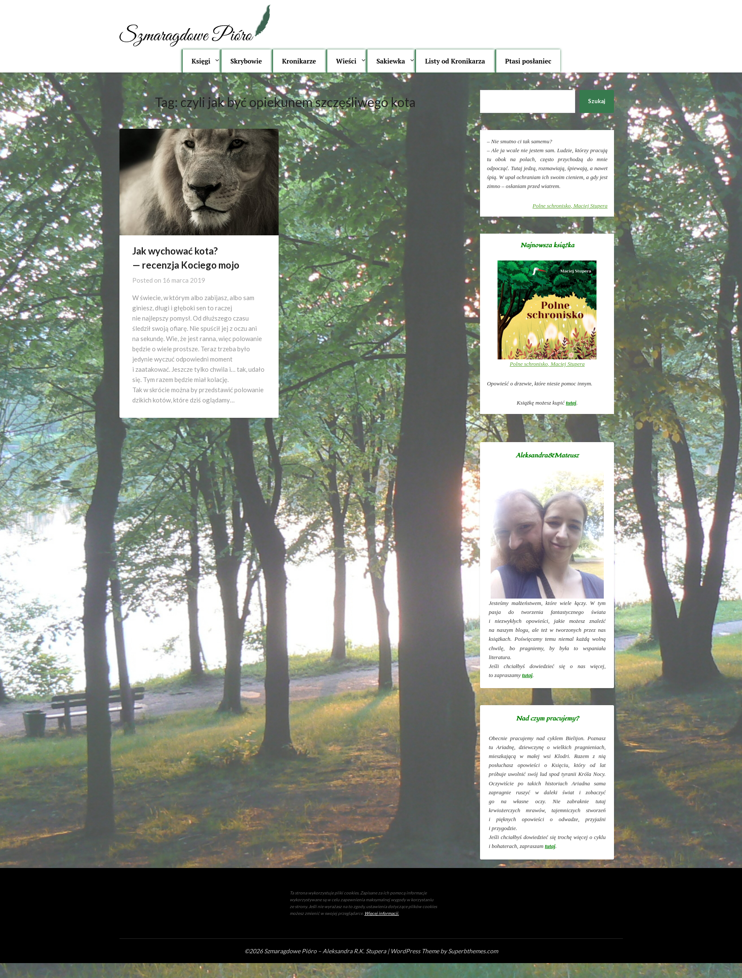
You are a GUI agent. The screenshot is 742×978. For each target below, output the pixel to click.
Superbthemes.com (473, 951)
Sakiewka (390, 61)
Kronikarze (299, 61)
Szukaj (596, 101)
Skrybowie (246, 61)
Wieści (346, 61)
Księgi (201, 61)
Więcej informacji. (381, 913)
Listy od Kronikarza (455, 61)
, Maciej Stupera (570, 206)
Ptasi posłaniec (528, 61)
